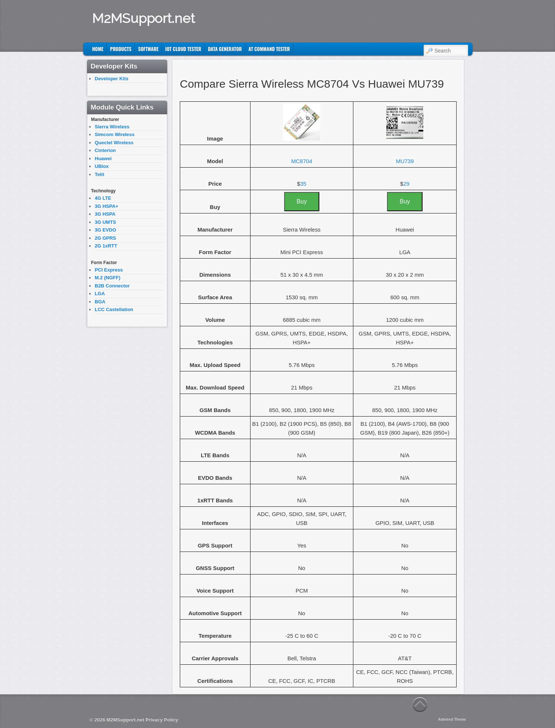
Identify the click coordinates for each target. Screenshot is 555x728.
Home (98, 49)
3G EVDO (105, 230)
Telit (99, 174)
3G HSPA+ (106, 206)
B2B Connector (112, 286)
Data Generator (225, 49)
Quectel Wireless (114, 142)
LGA (100, 293)
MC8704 (301, 161)
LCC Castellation (114, 309)
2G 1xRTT (106, 246)
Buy (302, 201)
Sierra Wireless (112, 126)
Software (148, 49)
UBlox (102, 166)
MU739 (405, 161)
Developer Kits (111, 78)
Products (120, 49)
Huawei (103, 158)
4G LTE (103, 198)
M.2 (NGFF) (107, 277)
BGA (100, 301)
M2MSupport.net (143, 18)
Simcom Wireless (115, 134)
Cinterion (105, 150)
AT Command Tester (269, 49)
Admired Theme (452, 719)
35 (303, 184)
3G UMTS (105, 222)
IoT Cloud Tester (183, 49)
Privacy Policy (161, 719)
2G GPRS (105, 238)
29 (406, 184)
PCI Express (109, 270)
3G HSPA (105, 214)
